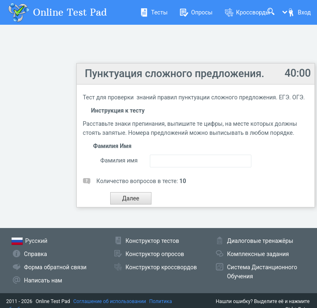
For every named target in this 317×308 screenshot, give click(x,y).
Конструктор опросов (154, 254)
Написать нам (43, 280)
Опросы (196, 12)
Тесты (154, 12)
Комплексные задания (258, 254)
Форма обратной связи (55, 267)
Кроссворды (247, 12)
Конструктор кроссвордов (161, 267)
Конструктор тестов (152, 240)
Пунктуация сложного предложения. (175, 74)
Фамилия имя (118, 160)
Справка (35, 254)
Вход (299, 12)
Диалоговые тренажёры (260, 240)
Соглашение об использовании (109, 301)
